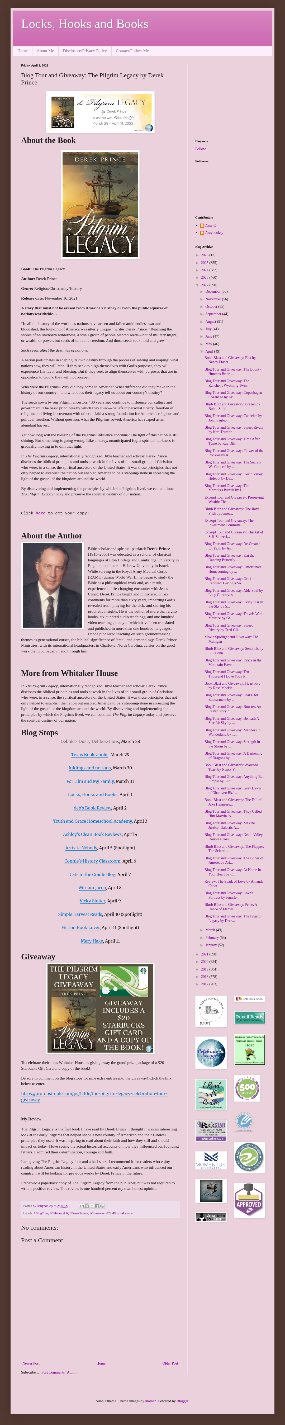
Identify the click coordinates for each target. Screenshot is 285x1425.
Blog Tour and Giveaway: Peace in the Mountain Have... (233, 662)
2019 (205, 969)
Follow (200, 149)
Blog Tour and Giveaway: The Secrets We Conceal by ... (233, 464)
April (209, 351)
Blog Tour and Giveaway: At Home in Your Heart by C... (233, 872)
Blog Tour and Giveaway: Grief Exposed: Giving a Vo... (228, 581)
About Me (45, 51)
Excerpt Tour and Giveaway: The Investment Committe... (229, 523)
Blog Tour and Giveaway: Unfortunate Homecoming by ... (233, 569)
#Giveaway (97, 1213)
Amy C (210, 226)
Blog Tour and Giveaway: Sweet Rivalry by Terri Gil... (229, 627)
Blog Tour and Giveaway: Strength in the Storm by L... (232, 744)
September (213, 314)
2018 (205, 977)
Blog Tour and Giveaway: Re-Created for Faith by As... (232, 546)
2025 (205, 263)
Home (22, 51)
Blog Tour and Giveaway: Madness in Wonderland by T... (232, 732)
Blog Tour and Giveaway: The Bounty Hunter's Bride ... (233, 371)
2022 (205, 285)
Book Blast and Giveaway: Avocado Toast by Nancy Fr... (231, 767)
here (42, 513)
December (213, 291)
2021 (205, 954)
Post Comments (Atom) (59, 1372)
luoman (150, 1401)
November (213, 299)
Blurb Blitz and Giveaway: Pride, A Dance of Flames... (231, 907)
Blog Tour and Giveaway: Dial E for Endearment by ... (231, 697)
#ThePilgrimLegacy (119, 1213)
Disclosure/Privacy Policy (85, 51)
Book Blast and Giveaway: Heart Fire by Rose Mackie (232, 685)
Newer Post (31, 1363)
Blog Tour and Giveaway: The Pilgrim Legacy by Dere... (233, 918)
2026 (205, 255)
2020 (205, 962)
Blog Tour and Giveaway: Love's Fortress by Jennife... (229, 895)
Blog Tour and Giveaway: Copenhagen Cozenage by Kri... (233, 395)
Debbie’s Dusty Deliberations (89, 741)
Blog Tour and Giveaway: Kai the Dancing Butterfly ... (229, 557)
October (211, 307)
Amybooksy (214, 233)
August (211, 322)
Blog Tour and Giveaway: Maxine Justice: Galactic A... (230, 825)
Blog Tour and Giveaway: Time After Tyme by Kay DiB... (232, 441)
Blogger (182, 1401)
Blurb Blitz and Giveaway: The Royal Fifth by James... (232, 511)
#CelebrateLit (59, 1213)
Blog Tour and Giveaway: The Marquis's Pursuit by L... (227, 488)
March (210, 930)
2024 (205, 270)
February (212, 938)
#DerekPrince (79, 1213)
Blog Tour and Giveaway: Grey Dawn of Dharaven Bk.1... (233, 790)
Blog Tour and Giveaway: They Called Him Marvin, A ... (233, 813)
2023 (205, 278)
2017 (205, 984)
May (209, 344)
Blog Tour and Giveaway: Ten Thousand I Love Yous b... (227, 674)
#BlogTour (41, 1213)
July (208, 329)
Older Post (170, 1363)
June (209, 336)
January (211, 945)
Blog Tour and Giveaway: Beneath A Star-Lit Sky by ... (232, 721)
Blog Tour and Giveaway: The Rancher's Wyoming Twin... (227, 383)
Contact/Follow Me (132, 51)
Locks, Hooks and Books (85, 24)
